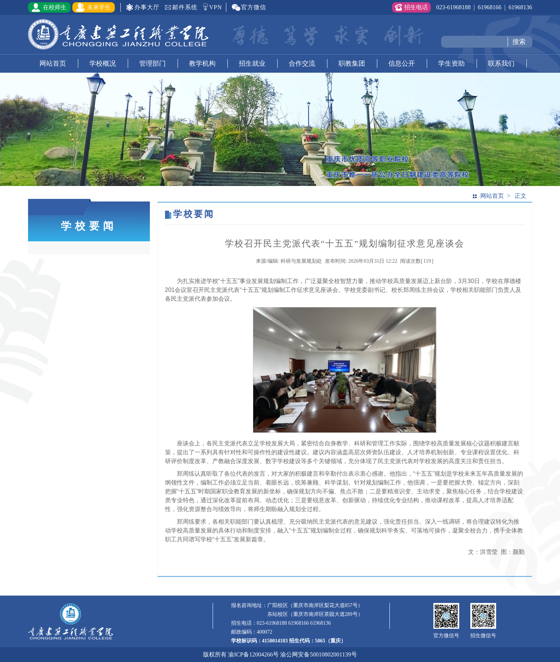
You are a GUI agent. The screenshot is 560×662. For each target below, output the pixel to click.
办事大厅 (146, 7)
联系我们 (501, 63)
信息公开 (401, 63)
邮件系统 (184, 7)
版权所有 (215, 654)
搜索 (519, 41)
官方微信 (253, 7)
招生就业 (252, 63)
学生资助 (451, 63)
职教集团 (352, 63)
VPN (215, 7)
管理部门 (152, 63)
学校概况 (102, 63)
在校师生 (54, 7)
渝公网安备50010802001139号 (318, 654)
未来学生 (99, 7)
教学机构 (202, 63)
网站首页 (52, 63)
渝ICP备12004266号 (253, 654)
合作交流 (302, 63)
